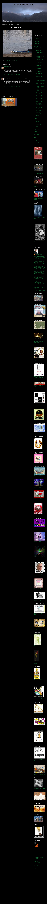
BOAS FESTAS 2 (39, 70)
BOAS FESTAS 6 (39, 63)
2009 (36, 140)
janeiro (37, 126)
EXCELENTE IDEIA (39, 60)
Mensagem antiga (29, 90)
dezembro (38, 47)
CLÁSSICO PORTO (39, 59)
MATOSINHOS (38, 50)
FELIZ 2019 (38, 49)
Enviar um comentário (5, 89)
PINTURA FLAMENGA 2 (40, 89)
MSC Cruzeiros (36, 865)
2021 (36, 41)
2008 (36, 142)
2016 (36, 129)
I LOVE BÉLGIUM (39, 92)
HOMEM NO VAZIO (39, 76)
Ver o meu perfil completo (39, 290)
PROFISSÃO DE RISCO (40, 80)
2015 (36, 131)
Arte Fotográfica (24, 5)
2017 (36, 128)
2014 (36, 132)
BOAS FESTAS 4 (39, 67)
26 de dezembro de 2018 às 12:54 (12, 86)
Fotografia (36, 861)
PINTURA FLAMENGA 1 (40, 90)
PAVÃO (37, 82)
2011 (36, 137)
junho (37, 118)
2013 (36, 134)
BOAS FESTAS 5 (39, 65)
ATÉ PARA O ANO (39, 62)
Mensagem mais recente (6, 90)
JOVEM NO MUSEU (39, 74)
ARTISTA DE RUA (39, 73)
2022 (36, 40)
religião (35, 868)
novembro (38, 110)
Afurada (35, 854)
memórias (35, 864)
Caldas (35, 856)
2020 (36, 43)
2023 (36, 38)
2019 (36, 44)
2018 (36, 46)
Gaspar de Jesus (7, 77)
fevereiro (37, 124)
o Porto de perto (37, 866)
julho (37, 116)
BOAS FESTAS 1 (39, 71)
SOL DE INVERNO (39, 52)
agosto (37, 115)
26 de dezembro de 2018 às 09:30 (12, 74)
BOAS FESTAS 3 (39, 68)
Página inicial (18, 90)
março (37, 123)
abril (37, 121)
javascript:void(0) (37, 862)
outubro (37, 112)
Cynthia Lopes (6, 66)
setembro (38, 113)
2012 (36, 135)
